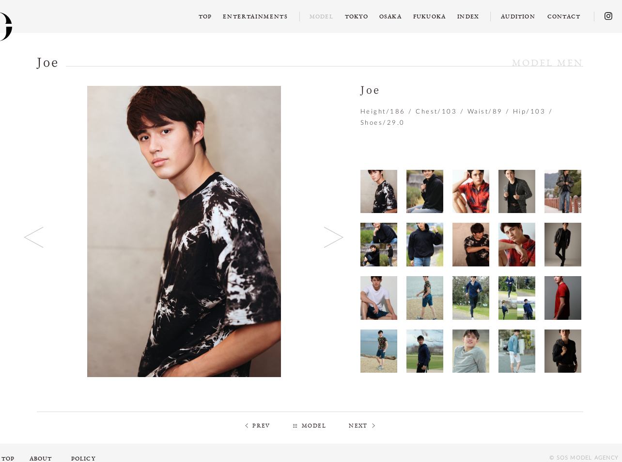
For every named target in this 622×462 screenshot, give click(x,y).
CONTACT (563, 16)
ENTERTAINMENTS (255, 16)
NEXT (358, 426)
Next (334, 237)
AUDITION (518, 16)
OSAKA (390, 16)
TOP (205, 16)
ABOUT (41, 459)
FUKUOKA (429, 16)
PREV (261, 426)
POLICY (83, 459)
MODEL (314, 426)
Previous (34, 237)
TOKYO (356, 16)
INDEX (468, 16)
